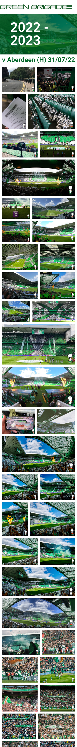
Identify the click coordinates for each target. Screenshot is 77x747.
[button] (69, 7)
